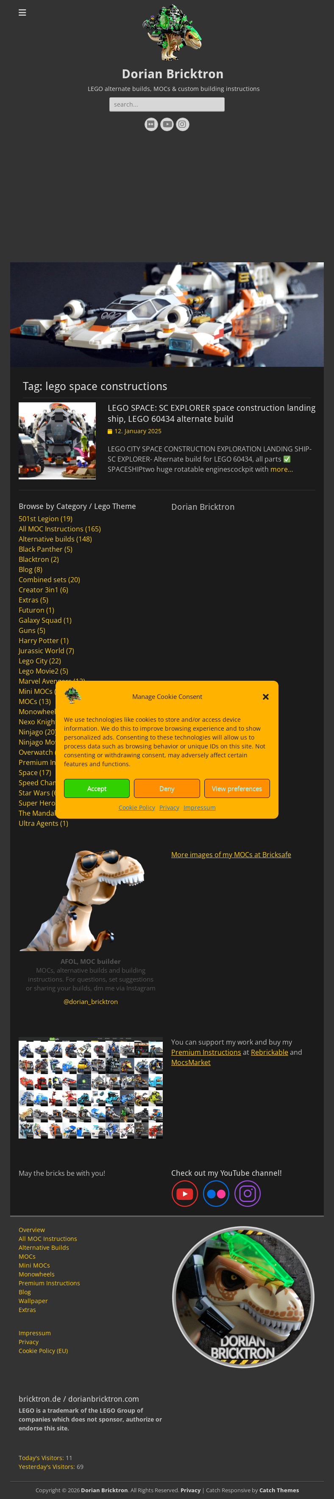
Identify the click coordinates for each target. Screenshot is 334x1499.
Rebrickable (269, 1052)
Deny (167, 788)
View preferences (237, 788)
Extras (29, 600)
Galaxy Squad (40, 620)
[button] (266, 697)
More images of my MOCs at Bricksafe (231, 854)
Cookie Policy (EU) (43, 1351)
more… (281, 469)
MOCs (28, 701)
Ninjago (31, 732)
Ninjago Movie (41, 742)
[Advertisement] (167, 199)
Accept (96, 788)
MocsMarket (191, 1062)
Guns (27, 630)
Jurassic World (41, 650)
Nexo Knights (40, 721)
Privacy (169, 807)
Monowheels (39, 711)
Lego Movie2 (38, 671)
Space (28, 772)
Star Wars (34, 793)
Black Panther (41, 549)
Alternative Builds (44, 1247)
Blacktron (34, 559)
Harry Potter (39, 640)
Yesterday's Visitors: (48, 1467)
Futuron (32, 610)
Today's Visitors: (42, 1458)
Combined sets (43, 579)
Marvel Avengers (45, 681)
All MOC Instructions (51, 529)
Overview (32, 1230)
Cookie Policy (137, 807)
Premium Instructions (54, 762)
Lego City (33, 661)
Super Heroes (41, 803)
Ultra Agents (38, 823)
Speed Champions (48, 782)
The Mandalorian (46, 813)
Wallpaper (33, 1301)
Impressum (200, 807)
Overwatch (36, 752)
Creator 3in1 (38, 589)
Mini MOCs (36, 691)
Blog (26, 569)
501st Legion (39, 518)
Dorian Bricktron (173, 73)
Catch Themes (279, 1490)
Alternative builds (47, 539)
